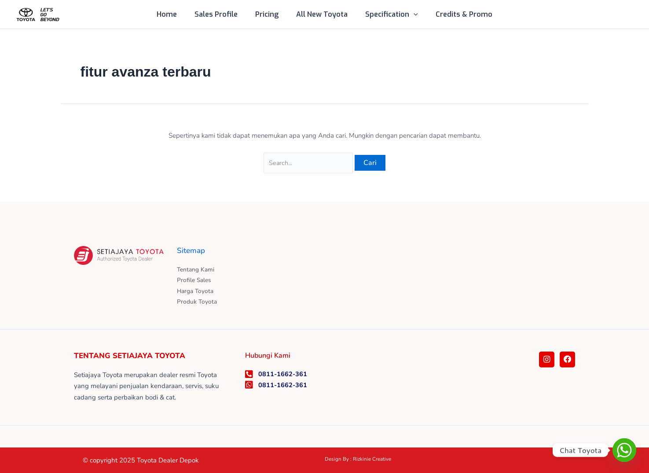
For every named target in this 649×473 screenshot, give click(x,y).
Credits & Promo (455, 14)
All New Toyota (320, 14)
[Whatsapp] (624, 450)
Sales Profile (221, 14)
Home (175, 14)
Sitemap (192, 249)
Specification (386, 15)
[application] (408, 15)
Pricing (268, 14)
